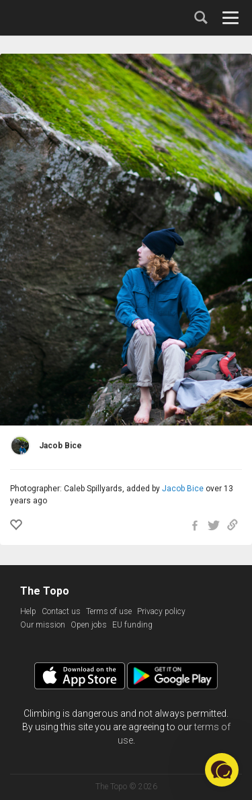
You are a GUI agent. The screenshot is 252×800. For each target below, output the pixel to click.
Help (28, 611)
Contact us (61, 611)
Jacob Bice (183, 488)
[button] (222, 770)
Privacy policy (161, 611)
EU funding (132, 625)
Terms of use (109, 611)
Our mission (42, 625)
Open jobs (89, 625)
